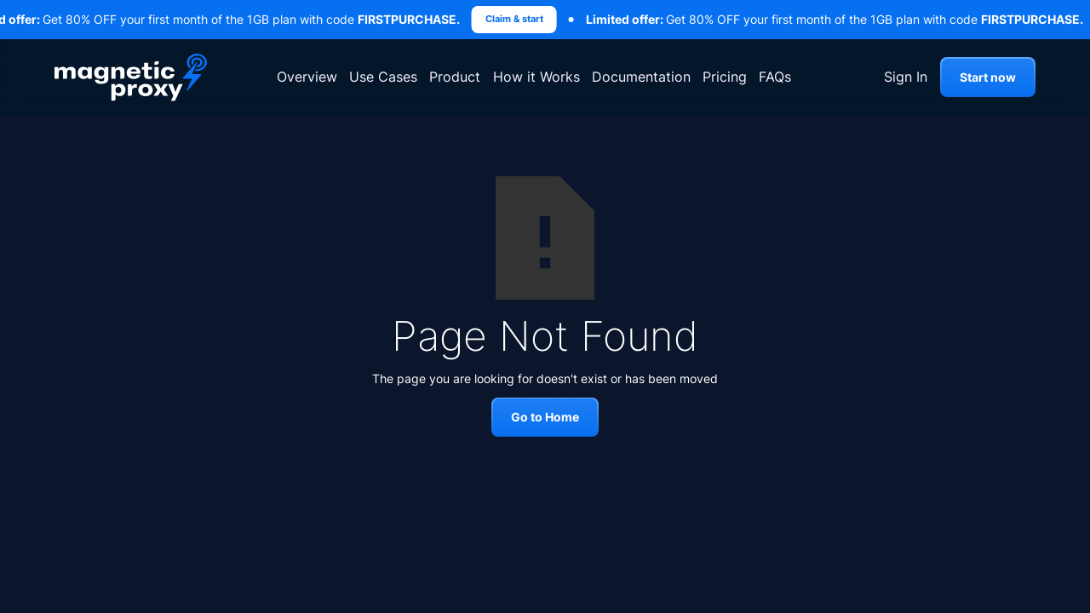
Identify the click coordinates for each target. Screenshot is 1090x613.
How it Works (536, 77)
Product (454, 77)
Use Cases (383, 77)
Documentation (641, 77)
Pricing (725, 77)
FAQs (775, 77)
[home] (131, 77)
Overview (307, 77)
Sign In (905, 77)
